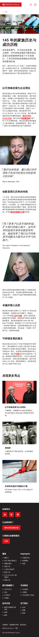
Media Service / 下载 (10, 628)
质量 (23, 610)
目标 (17, 354)
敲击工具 (7, 572)
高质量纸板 (26, 118)
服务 (5, 615)
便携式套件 (8, 563)
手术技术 (7, 595)
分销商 (6, 598)
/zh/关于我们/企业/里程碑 (19, 440)
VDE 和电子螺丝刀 (10, 560)
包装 (23, 563)
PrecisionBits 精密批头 (10, 576)
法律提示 (5, 625)
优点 (5, 592)
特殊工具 (7, 580)
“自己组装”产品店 (28, 595)
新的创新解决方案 (17, 212)
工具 (15, 316)
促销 (5, 612)
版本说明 (23, 625)
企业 (23, 607)
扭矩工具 (7, 566)
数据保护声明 (14, 625)
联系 (23, 613)
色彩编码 (25, 560)
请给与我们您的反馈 (11, 528)
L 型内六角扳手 (9, 569)
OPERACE (8, 589)
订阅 (6, 541)
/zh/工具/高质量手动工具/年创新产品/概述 (19, 478)
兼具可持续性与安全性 (10, 608)
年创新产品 (26, 558)
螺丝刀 (6, 558)
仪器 (20, 316)
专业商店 (25, 589)
